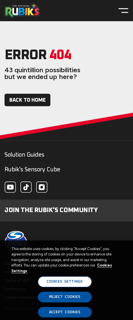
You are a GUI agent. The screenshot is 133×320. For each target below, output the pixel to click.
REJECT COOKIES (65, 298)
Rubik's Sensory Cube (32, 169)
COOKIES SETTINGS (65, 283)
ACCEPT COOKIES (65, 313)
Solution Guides (24, 155)
